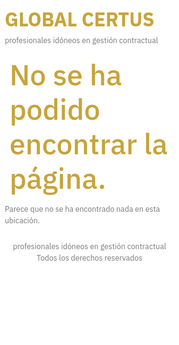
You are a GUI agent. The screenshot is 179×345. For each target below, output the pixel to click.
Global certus (79, 19)
